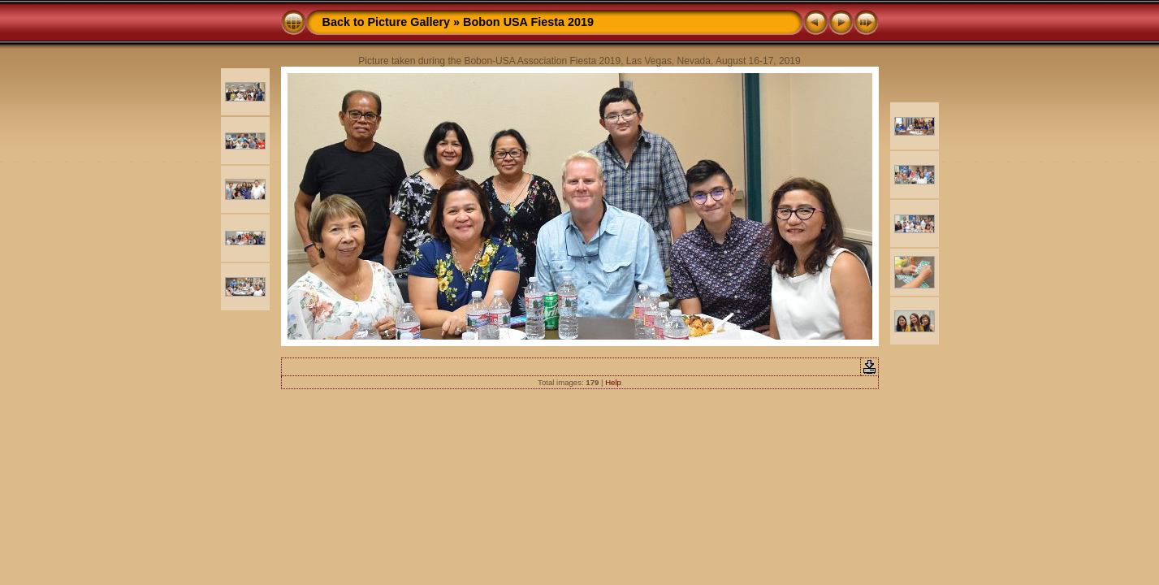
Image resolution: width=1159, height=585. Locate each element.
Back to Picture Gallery (386, 21)
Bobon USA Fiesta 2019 (528, 21)
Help (613, 382)
